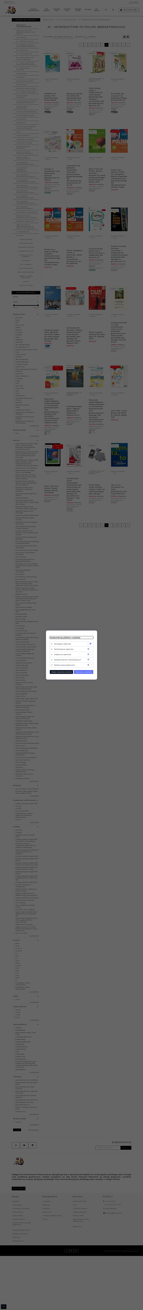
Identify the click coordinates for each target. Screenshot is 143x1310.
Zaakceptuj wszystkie (83, 672)
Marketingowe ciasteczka (63, 649)
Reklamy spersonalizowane (64, 665)
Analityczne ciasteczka (62, 654)
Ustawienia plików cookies (65, 637)
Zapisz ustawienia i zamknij (61, 672)
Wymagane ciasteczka (62, 644)
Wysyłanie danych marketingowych (67, 660)
